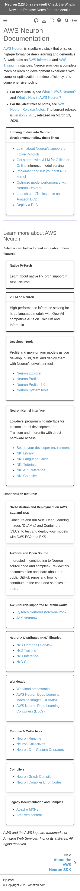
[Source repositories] (36, 20)
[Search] (66, 20)
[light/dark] (59, 20)
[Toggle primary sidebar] (5, 20)
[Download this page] (44, 20)
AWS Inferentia (39, 60)
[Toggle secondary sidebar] (74, 20)
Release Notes (34, 10)
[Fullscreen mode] (51, 20)
